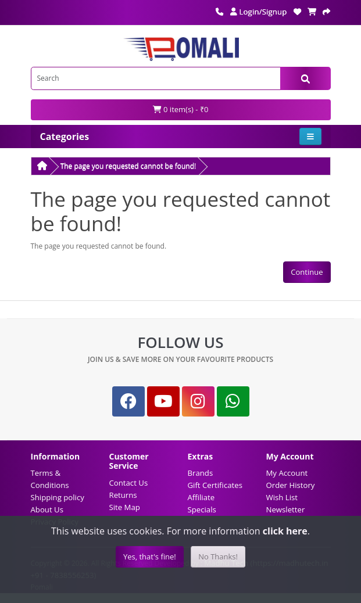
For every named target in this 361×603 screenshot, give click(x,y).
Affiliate (201, 497)
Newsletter (285, 509)
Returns (123, 495)
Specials (202, 509)
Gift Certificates (215, 485)
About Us (47, 509)
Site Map (124, 507)
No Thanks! (218, 556)
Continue (307, 272)
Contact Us (128, 483)
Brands (200, 473)
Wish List (282, 497)
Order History (290, 485)
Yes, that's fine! (149, 556)
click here (285, 531)
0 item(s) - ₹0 (181, 109)
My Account (287, 473)
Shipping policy (57, 497)
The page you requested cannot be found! (128, 166)
